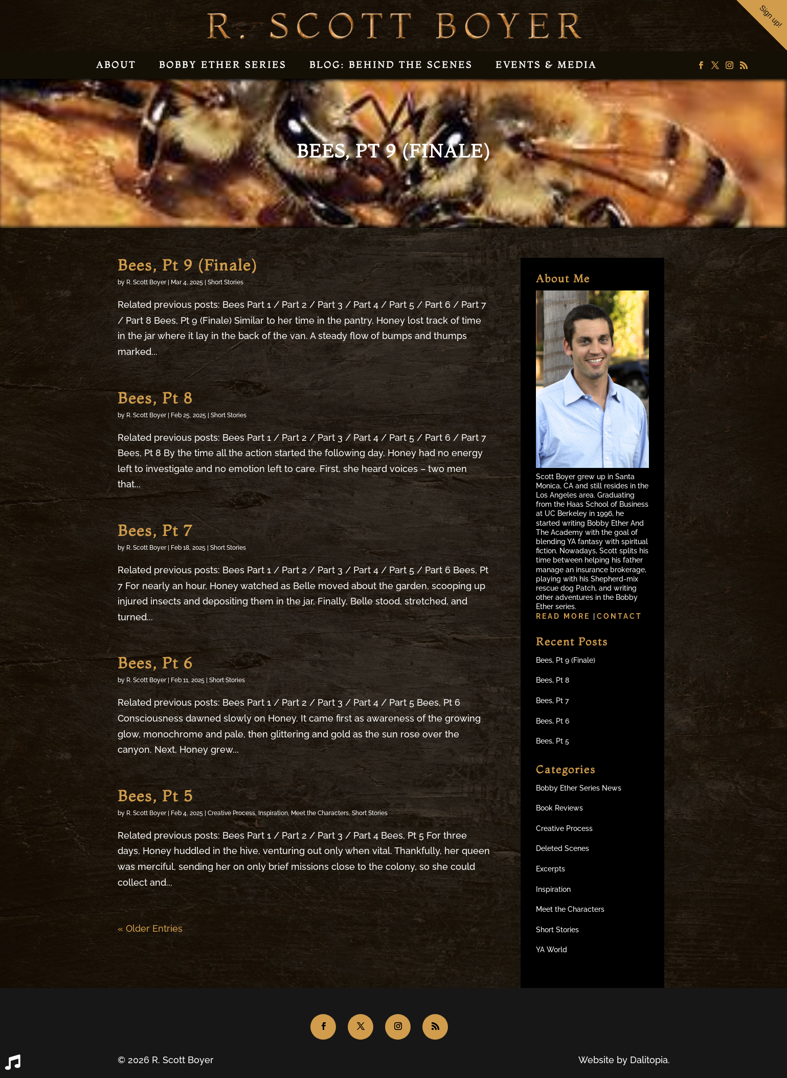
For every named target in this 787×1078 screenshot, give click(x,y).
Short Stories (225, 282)
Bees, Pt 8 (155, 398)
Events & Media (546, 65)
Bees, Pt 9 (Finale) (187, 265)
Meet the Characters (320, 813)
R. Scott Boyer (146, 282)
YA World (551, 950)
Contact (619, 616)
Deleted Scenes (562, 848)
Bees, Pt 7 (155, 530)
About (116, 65)
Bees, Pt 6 (155, 663)
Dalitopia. (650, 1059)
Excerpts (550, 869)
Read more (564, 616)
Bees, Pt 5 (155, 796)
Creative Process (231, 813)
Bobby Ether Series (222, 65)
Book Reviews (559, 808)
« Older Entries (150, 928)
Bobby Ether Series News (578, 788)
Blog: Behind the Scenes (391, 65)
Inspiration (273, 813)
